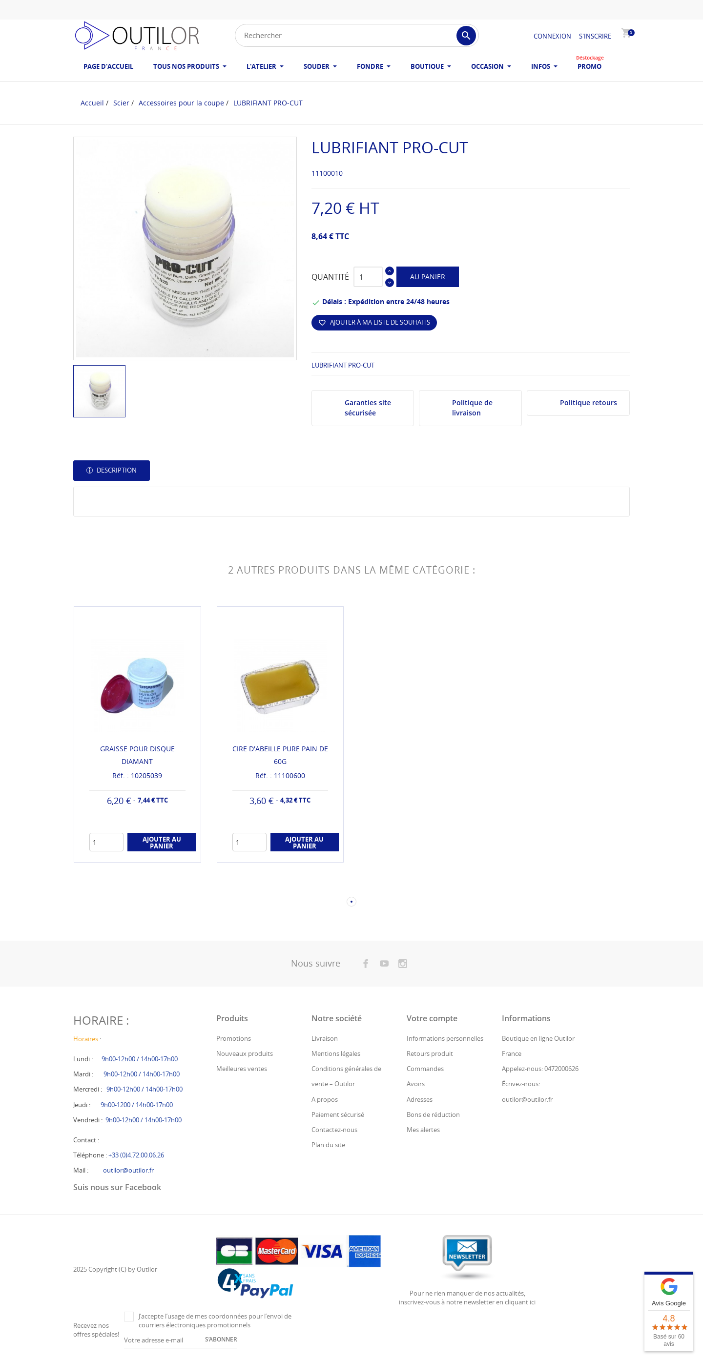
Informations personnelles (445, 1038)
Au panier (427, 276)
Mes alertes (423, 1129)
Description (116, 470)
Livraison (324, 1038)
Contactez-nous (334, 1129)
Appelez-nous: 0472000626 (540, 1068)
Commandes (425, 1068)
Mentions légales (335, 1053)
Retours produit (430, 1053)
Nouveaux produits (244, 1053)
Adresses (420, 1099)
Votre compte (432, 1018)
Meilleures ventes (241, 1068)
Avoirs (416, 1083)
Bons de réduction (433, 1114)
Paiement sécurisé (337, 1114)
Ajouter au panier (162, 842)
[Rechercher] (357, 35)
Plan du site (328, 1144)
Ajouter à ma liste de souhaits (374, 322)
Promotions (233, 1038)
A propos (324, 1099)
